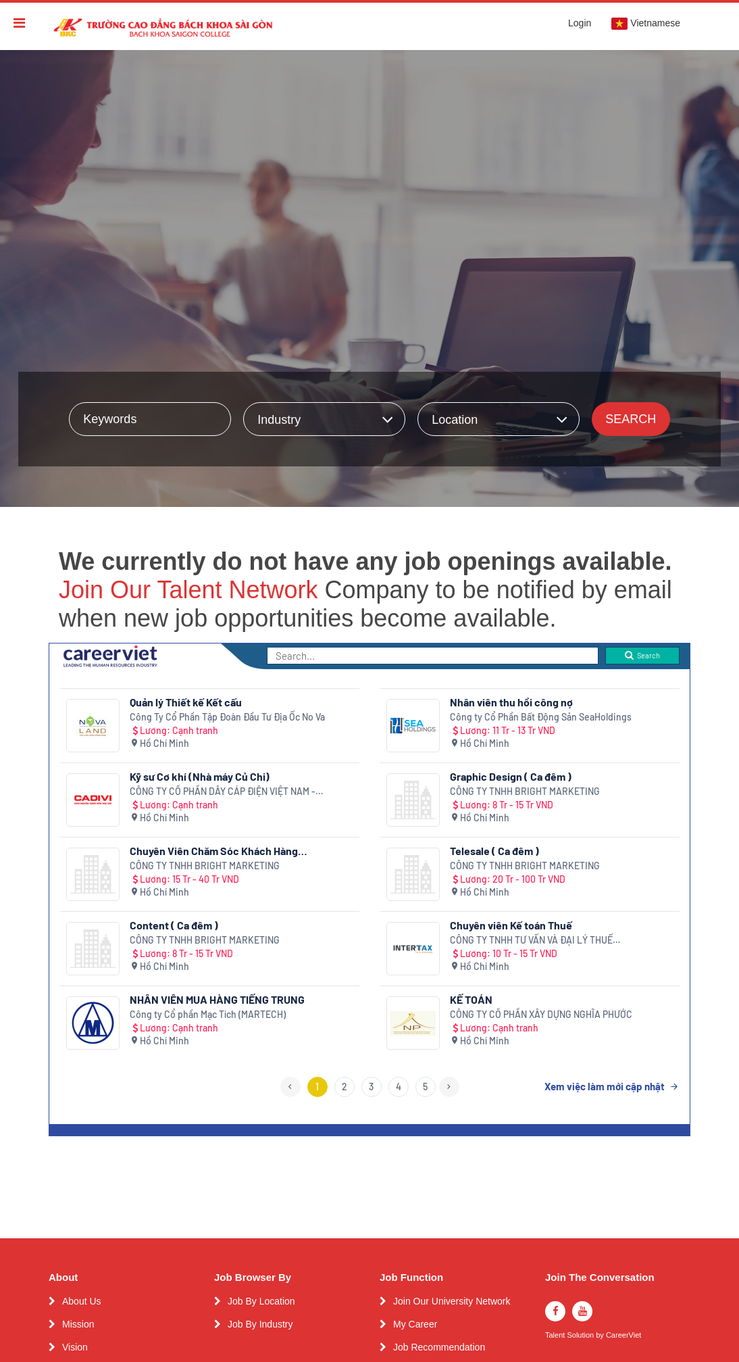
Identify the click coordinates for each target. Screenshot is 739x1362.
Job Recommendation (439, 1347)
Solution (581, 1335)
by (601, 1335)
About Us (81, 1301)
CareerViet (623, 1335)
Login (579, 23)
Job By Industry (260, 1324)
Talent (556, 1335)
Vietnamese (645, 24)
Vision (75, 1347)
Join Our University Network (452, 1301)
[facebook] (555, 1311)
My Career (415, 1324)
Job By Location (261, 1301)
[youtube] (582, 1311)
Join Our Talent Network (188, 590)
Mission (78, 1324)
